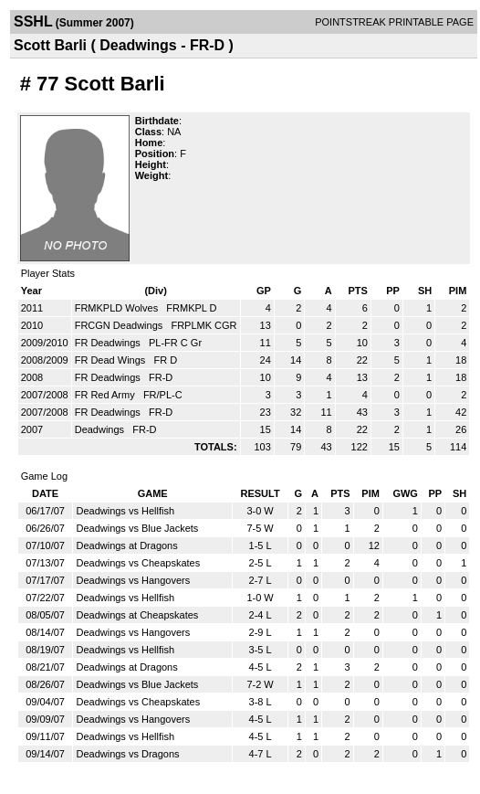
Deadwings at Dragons (126, 545)
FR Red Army (106, 394)
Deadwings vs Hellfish (125, 510)
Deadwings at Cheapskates (137, 614)
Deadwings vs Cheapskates (138, 562)
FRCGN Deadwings (120, 325)
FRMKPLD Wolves (118, 307)
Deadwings (101, 429)
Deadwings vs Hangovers (133, 580)
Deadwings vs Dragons (127, 753)
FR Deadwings (109, 342)
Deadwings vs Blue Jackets (137, 528)
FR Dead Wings (112, 360)
